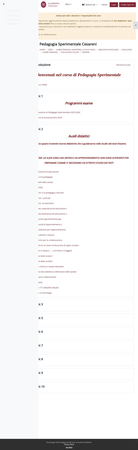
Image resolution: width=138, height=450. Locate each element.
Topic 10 (61, 405)
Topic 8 (60, 378)
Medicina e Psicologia (72, 52)
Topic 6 (60, 350)
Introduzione (64, 67)
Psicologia (90, 52)
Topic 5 (60, 337)
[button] (89, 4)
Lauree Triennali (105, 52)
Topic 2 (60, 138)
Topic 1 (60, 105)
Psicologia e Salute (71, 54)
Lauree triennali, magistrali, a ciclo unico (94, 49)
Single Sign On (127, 4)
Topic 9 (60, 392)
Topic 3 (60, 323)
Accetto (69, 447)
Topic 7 (60, 364)
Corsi (69, 49)
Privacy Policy (69, 444)
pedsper (86, 54)
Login (113, 4)
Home (61, 49)
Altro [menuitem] (67, 4)
